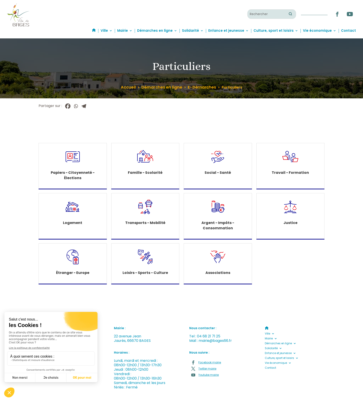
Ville (104, 30)
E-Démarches (202, 87)
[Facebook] (67, 106)
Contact (348, 30)
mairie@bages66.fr (215, 340)
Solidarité (190, 30)
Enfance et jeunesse (226, 30)
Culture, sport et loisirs (274, 30)
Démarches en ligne (155, 30)
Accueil (128, 87)
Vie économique (317, 30)
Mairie (122, 30)
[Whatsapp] (75, 106)
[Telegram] (83, 106)
